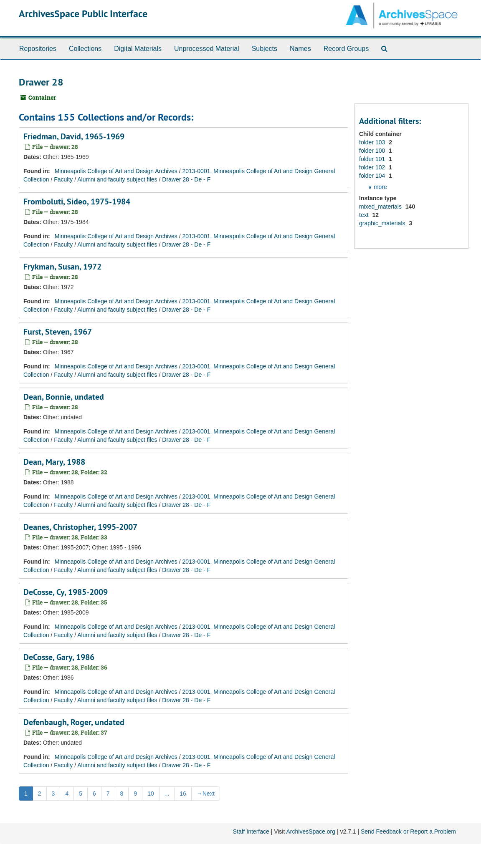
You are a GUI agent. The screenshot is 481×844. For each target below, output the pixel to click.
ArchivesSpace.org (310, 831)
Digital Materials (138, 48)
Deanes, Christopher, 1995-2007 (80, 527)
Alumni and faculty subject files (117, 179)
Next (206, 793)
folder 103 (373, 142)
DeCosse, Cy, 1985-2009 (65, 592)
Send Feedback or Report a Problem (408, 831)
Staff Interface (251, 831)
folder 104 (373, 175)
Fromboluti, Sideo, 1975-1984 (76, 201)
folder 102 (373, 167)
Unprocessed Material (206, 48)
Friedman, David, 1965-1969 (73, 136)
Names (300, 48)
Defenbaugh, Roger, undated (73, 722)
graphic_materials (383, 223)
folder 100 (373, 150)
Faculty (63, 179)
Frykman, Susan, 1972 (62, 266)
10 (150, 793)
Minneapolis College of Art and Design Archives (116, 171)
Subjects (264, 48)
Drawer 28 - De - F (186, 179)
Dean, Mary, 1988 (54, 461)
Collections (85, 48)
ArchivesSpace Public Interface (83, 13)
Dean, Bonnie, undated (63, 396)
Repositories (37, 48)
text (364, 215)
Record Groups (346, 48)
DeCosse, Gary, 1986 (58, 657)
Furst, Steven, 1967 (57, 331)
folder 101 (373, 159)
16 (183, 793)
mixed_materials (381, 206)
